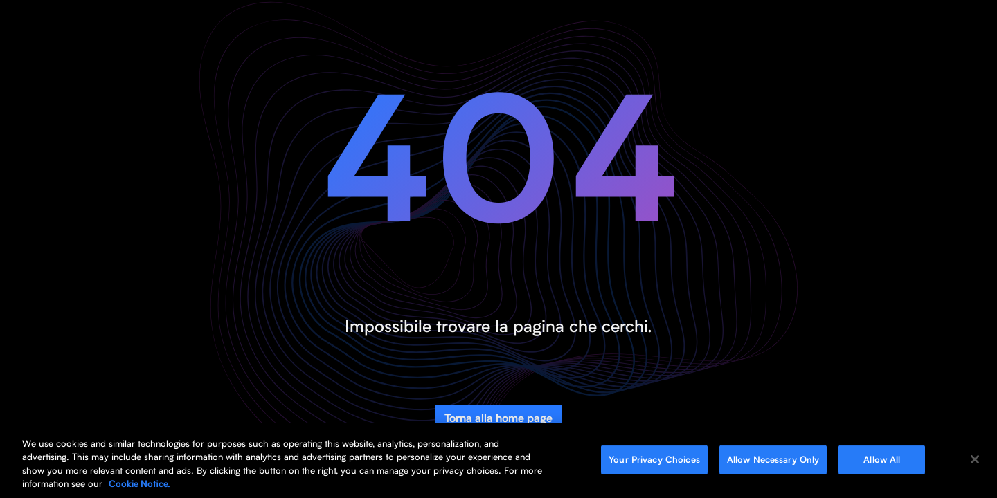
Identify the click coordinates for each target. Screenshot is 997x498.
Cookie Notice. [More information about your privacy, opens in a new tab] (139, 484)
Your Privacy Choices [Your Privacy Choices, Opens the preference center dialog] (654, 459)
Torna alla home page (498, 418)
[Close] (975, 459)
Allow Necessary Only (773, 459)
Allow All (881, 459)
